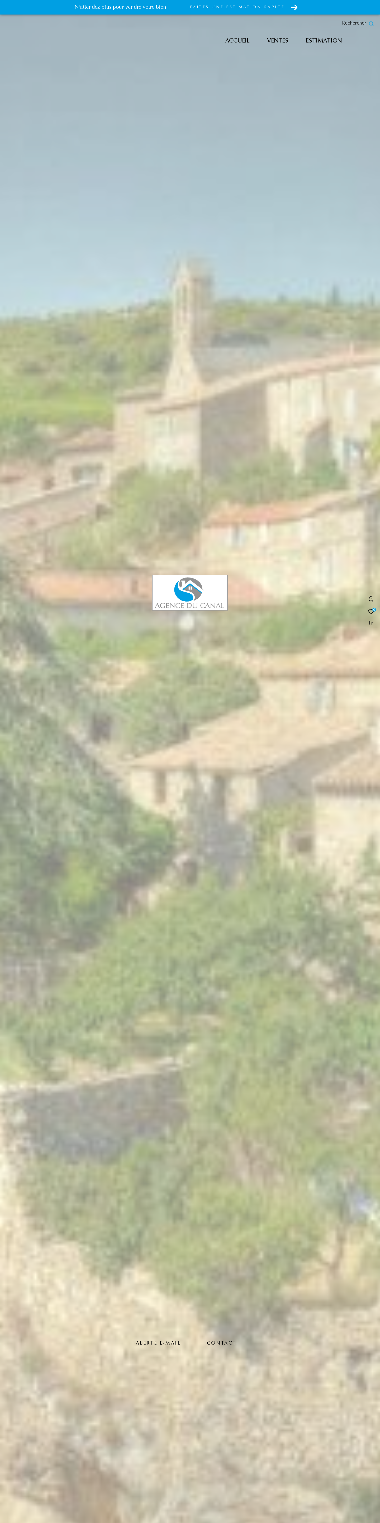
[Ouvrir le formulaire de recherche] (358, 24)
